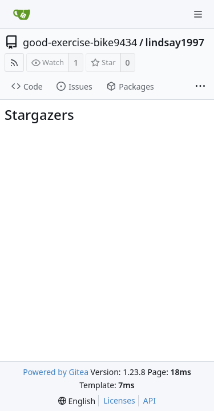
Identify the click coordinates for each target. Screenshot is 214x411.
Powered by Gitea (55, 371)
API (149, 400)
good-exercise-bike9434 (80, 42)
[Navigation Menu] (198, 14)
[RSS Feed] (14, 62)
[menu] (76, 401)
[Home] (22, 14)
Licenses (119, 400)
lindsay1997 (175, 42)
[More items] (200, 86)
